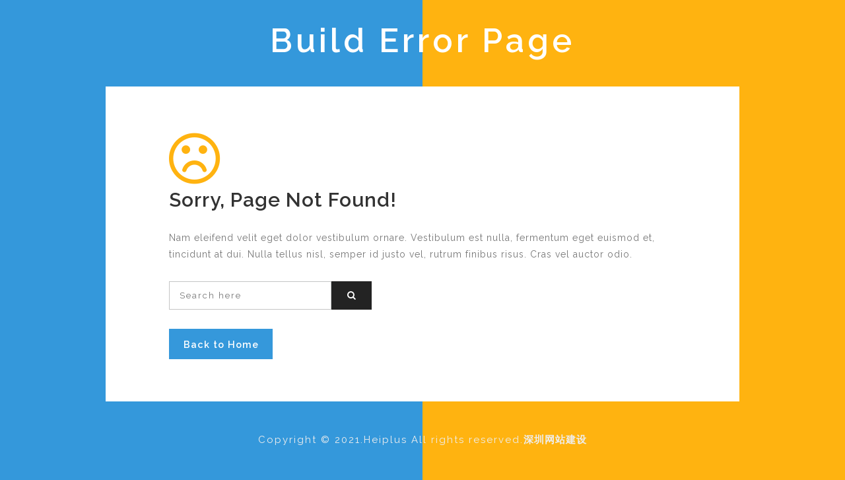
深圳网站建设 (555, 440)
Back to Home (221, 344)
